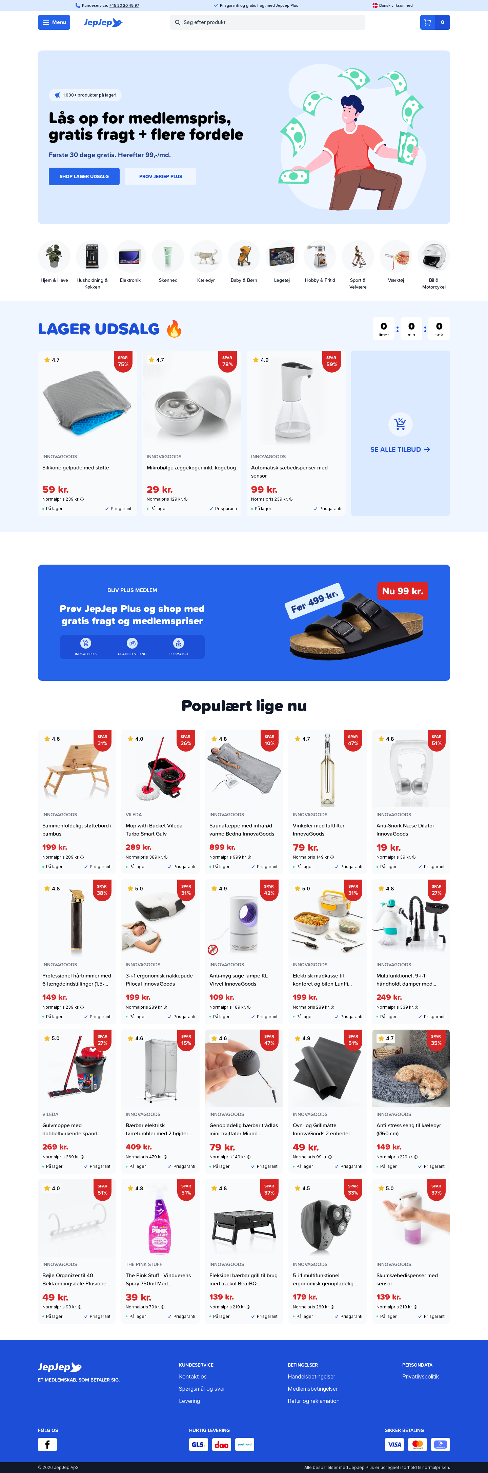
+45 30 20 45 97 (124, 5)
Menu (54, 22)
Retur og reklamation (314, 1400)
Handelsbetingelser (311, 1376)
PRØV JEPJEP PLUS (160, 176)
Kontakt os (193, 1376)
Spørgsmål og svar (202, 1388)
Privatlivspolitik (420, 1376)
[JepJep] (103, 22)
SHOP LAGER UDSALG (84, 176)
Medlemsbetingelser (313, 1388)
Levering (189, 1400)
